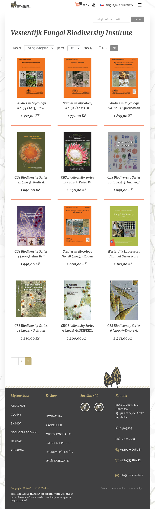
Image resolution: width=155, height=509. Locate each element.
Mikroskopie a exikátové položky (60, 434)
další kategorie (57, 461)
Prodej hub (54, 425)
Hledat (137, 19)
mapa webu (118, 488)
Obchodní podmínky (25, 432)
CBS (103, 48)
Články (16, 414)
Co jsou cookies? (19, 500)
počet (60, 48)
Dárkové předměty (59, 452)
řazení (17, 48)
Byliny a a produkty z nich (60, 443)
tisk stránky (135, 488)
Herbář (16, 441)
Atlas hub (18, 405)
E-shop (16, 423)
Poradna (17, 450)
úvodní (104, 488)
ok (114, 48)
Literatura (54, 416)
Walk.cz (45, 488)
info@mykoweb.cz (129, 475)
